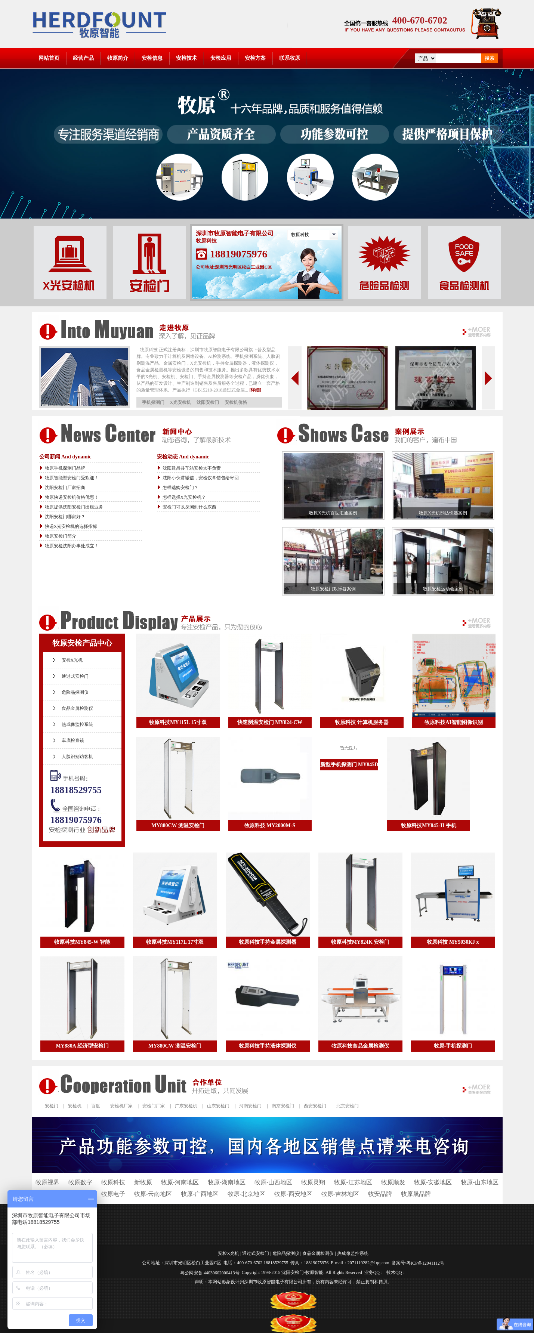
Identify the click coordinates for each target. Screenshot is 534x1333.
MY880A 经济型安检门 (82, 1046)
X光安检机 (180, 402)
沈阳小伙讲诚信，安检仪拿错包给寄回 (201, 477)
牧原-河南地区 (180, 1182)
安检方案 (255, 58)
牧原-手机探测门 (453, 1046)
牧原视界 (47, 1182)
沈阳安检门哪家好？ (65, 516)
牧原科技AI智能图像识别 (454, 722)
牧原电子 (113, 1194)
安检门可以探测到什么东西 (189, 507)
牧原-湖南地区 (227, 1182)
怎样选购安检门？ (180, 487)
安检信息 (152, 58)
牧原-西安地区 (293, 1194)
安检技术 (186, 58)
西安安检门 (315, 1105)
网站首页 (48, 58)
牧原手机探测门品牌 (65, 468)
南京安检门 (283, 1105)
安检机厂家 (121, 1105)
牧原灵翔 (313, 1182)
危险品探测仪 (75, 692)
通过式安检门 (75, 676)
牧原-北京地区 (246, 1194)
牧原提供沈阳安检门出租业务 (74, 507)
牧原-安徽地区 (433, 1182)
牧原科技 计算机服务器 (362, 722)
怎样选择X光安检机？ (184, 497)
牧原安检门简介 (60, 536)
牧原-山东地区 (479, 1182)
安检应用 (220, 58)
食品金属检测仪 (77, 708)
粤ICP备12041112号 (425, 1263)
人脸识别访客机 (77, 756)
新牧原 (143, 1182)
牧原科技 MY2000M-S (270, 825)
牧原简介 (117, 58)
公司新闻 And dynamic (65, 457)
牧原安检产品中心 (82, 643)
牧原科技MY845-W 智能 (82, 942)
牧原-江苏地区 (353, 1182)
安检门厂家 (153, 1105)
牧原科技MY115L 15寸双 (178, 722)
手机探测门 (153, 402)
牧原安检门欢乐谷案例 (333, 588)
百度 (95, 1105)
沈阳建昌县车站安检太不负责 (192, 468)
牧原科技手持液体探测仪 (267, 1046)
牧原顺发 (393, 1182)
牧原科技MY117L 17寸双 (175, 942)
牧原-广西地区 (200, 1194)
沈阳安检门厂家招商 (65, 487)
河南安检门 (250, 1105)
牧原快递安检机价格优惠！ (72, 497)
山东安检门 (218, 1105)
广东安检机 (186, 1105)
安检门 (51, 1105)
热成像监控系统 (77, 724)
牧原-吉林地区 (340, 1194)
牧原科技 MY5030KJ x (453, 942)
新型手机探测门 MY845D (349, 764)
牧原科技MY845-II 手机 (428, 825)
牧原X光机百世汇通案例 (333, 513)
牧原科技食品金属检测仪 (360, 1046)
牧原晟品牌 (416, 1194)
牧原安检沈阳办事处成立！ (72, 545)
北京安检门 (347, 1105)
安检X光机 (72, 660)
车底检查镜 (73, 740)
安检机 (74, 1105)
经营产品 (83, 58)
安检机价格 (236, 402)
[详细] (255, 390)
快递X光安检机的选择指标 (71, 526)
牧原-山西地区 (273, 1182)
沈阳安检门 (208, 402)
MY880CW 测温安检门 (177, 825)
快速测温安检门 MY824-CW (270, 722)
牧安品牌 (380, 1194)
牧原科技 (300, 234)
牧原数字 (80, 1182)
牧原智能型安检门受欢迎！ (72, 477)
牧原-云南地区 (153, 1194)
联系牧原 (289, 58)
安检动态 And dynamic (183, 457)
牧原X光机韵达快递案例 (443, 513)
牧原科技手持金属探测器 (267, 942)
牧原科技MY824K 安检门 (360, 942)
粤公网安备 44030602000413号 (210, 1272)
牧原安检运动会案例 (443, 588)
